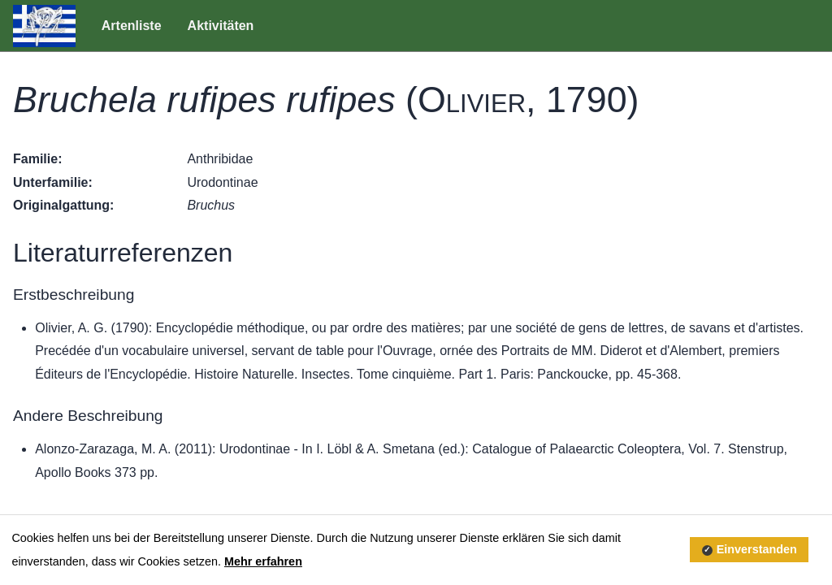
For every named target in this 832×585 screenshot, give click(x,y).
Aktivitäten (221, 25)
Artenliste (132, 25)
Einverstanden (757, 549)
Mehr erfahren (263, 561)
